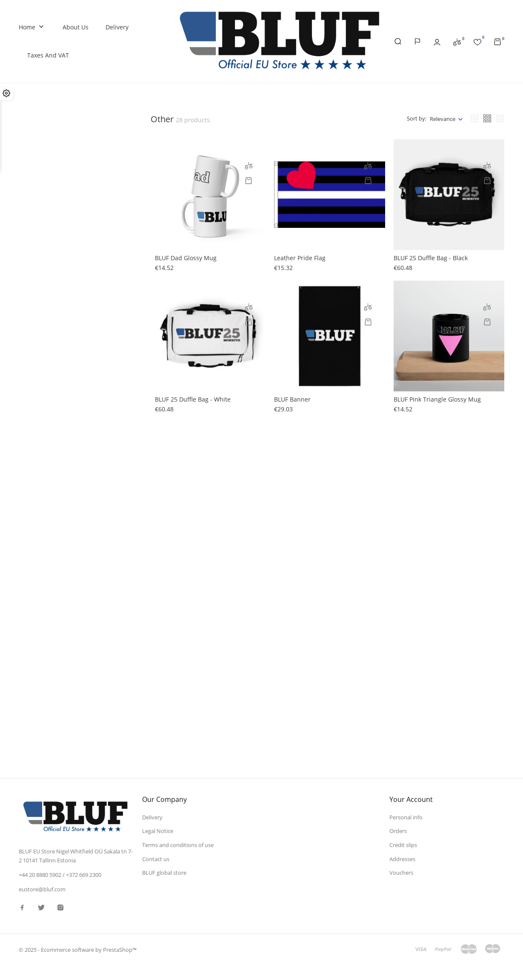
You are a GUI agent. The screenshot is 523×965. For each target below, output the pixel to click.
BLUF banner (292, 399)
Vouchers (401, 872)
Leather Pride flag (300, 258)
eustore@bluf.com (42, 889)
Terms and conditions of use (178, 845)
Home (32, 27)
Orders (398, 831)
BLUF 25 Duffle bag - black (431, 258)
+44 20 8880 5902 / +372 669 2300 (60, 875)
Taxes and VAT (48, 55)
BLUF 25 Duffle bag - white (193, 399)
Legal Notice (157, 831)
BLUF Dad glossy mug (186, 258)
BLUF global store (164, 872)
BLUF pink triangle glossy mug (437, 399)
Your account (411, 799)
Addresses (402, 858)
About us (76, 27)
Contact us (155, 858)
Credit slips (403, 845)
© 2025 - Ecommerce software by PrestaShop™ (78, 950)
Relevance (442, 119)
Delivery (117, 27)
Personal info (406, 817)
